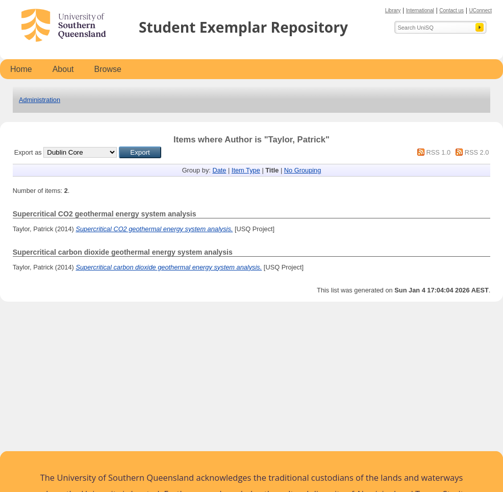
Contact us (451, 10)
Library (393, 10)
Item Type (246, 170)
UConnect (480, 10)
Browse (107, 69)
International (420, 10)
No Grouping (302, 170)
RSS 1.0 (438, 152)
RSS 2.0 (477, 152)
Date (219, 170)
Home (21, 69)
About (63, 69)
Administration (39, 100)
